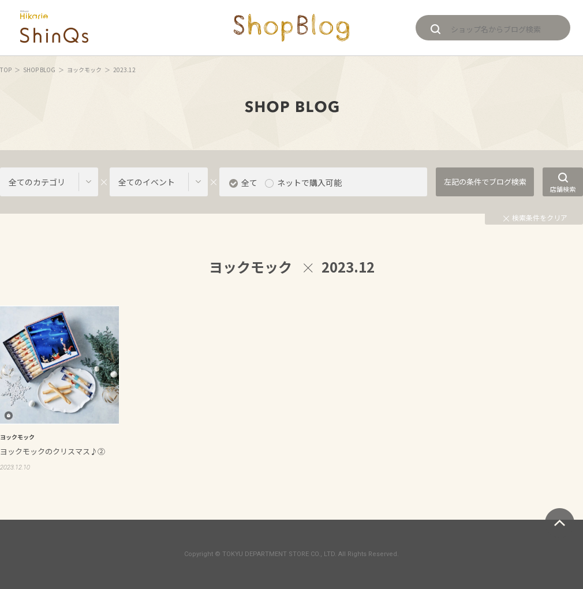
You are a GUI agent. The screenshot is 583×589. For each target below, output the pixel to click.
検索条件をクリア (535, 217)
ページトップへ (559, 523)
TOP (6, 69)
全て (249, 182)
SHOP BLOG (39, 69)
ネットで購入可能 (309, 182)
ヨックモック (84, 69)
